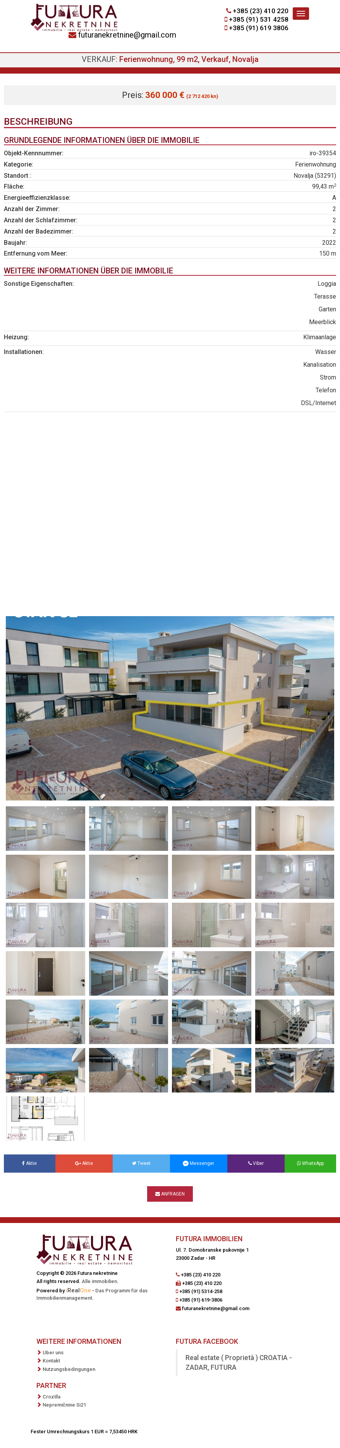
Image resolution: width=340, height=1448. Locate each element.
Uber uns (53, 1352)
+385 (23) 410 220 (260, 11)
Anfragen (170, 1194)
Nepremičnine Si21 (64, 1405)
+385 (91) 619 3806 (258, 28)
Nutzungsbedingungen (69, 1369)
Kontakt (51, 1361)
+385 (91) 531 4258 (258, 19)
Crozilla (51, 1397)
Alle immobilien (99, 1281)
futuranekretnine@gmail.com (127, 35)
